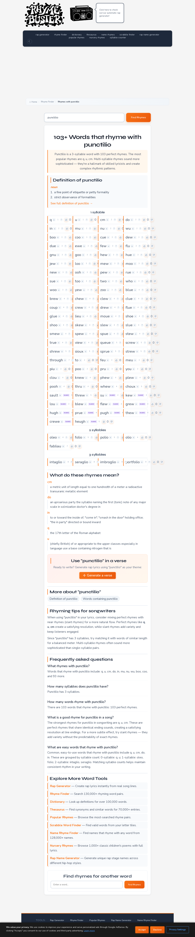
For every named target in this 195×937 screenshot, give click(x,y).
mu (77, 228)
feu (103, 360)
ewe (78, 246)
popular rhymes (76, 37)
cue (103, 237)
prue (79, 412)
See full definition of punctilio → (72, 203)
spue (104, 333)
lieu (78, 316)
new (53, 272)
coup (54, 307)
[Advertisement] (97, 71)
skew (79, 325)
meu (129, 360)
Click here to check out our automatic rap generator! (109, 12)
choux (130, 386)
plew (130, 377)
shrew (55, 351)
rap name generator (149, 34)
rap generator (42, 34)
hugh (54, 412)
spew (79, 333)
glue (53, 316)
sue (52, 281)
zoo (103, 289)
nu (102, 228)
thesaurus (92, 34)
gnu (53, 254)
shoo (53, 325)
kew (129, 395)
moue (105, 316)
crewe (55, 421)
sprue (105, 351)
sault (54, 395)
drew (104, 307)
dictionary (77, 34)
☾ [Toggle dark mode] (29, 41)
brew (54, 298)
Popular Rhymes (97, 920)
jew (53, 263)
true (53, 342)
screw (130, 342)
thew (130, 412)
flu (128, 246)
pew (103, 272)
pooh (54, 386)
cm (102, 219)
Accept (142, 929)
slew (104, 325)
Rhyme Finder (76, 920)
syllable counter (118, 37)
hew (103, 254)
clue (129, 298)
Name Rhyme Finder (147, 920)
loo (77, 263)
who (129, 281)
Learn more (89, 930)
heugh (80, 421)
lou (52, 404)
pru (103, 368)
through (56, 360)
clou (53, 377)
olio (128, 437)
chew (79, 298)
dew (129, 237)
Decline (157, 929)
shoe (129, 316)
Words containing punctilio (100, 599)
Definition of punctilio (63, 599)
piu (52, 368)
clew (104, 298)
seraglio (81, 462)
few (103, 246)
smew (55, 333)
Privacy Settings (177, 929)
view (79, 342)
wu (128, 228)
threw (80, 395)
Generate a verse (97, 575)
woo (53, 289)
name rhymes (108, 34)
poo (78, 368)
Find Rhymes (138, 117)
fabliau (55, 446)
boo (53, 237)
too (77, 281)
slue (129, 325)
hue (129, 254)
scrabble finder (127, 34)
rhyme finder (60, 34)
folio (78, 437)
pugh (104, 412)
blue (129, 289)
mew (104, 263)
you (128, 368)
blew (79, 404)
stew (130, 333)
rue (128, 272)
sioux (79, 351)
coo (78, 237)
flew (104, 404)
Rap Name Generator (121, 920)
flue (129, 307)
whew (105, 386)
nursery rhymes (97, 37)
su (102, 395)
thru (78, 386)
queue (105, 342)
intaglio (56, 462)
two (103, 281)
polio (104, 437)
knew (79, 377)
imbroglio (108, 462)
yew (78, 289)
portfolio (133, 462)
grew (130, 404)
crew (79, 307)
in (51, 228)
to (76, 360)
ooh (78, 272)
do (128, 219)
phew (105, 377)
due (53, 246)
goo (78, 254)
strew (130, 351)
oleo (53, 437)
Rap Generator (57, 920)
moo (129, 263)
